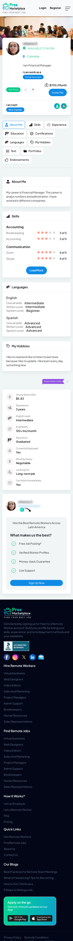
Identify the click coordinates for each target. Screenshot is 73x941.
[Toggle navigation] (68, 8)
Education (14, 133)
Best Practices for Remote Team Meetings (30, 871)
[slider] (46, 233)
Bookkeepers (13, 709)
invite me (57, 92)
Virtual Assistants (14, 673)
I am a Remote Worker (18, 809)
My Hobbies (40, 142)
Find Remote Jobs (17, 731)
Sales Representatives (18, 721)
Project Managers (15, 697)
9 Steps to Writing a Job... (19, 890)
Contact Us (11, 855)
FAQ (6, 815)
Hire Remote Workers (19, 666)
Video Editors (12, 685)
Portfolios (32, 151)
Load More (36, 270)
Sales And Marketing (17, 691)
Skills (34, 125)
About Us (9, 848)
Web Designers (13, 679)
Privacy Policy (12, 937)
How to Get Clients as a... (19, 884)
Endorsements (17, 160)
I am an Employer (15, 803)
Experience (57, 125)
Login (42, 8)
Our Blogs (11, 864)
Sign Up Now (37, 583)
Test (11, 151)
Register (55, 8)
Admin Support (13, 703)
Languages (14, 142)
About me (13, 125)
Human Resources (15, 715)
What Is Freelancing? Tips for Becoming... (30, 877)
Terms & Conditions (36, 937)
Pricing (8, 821)
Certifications (41, 133)
